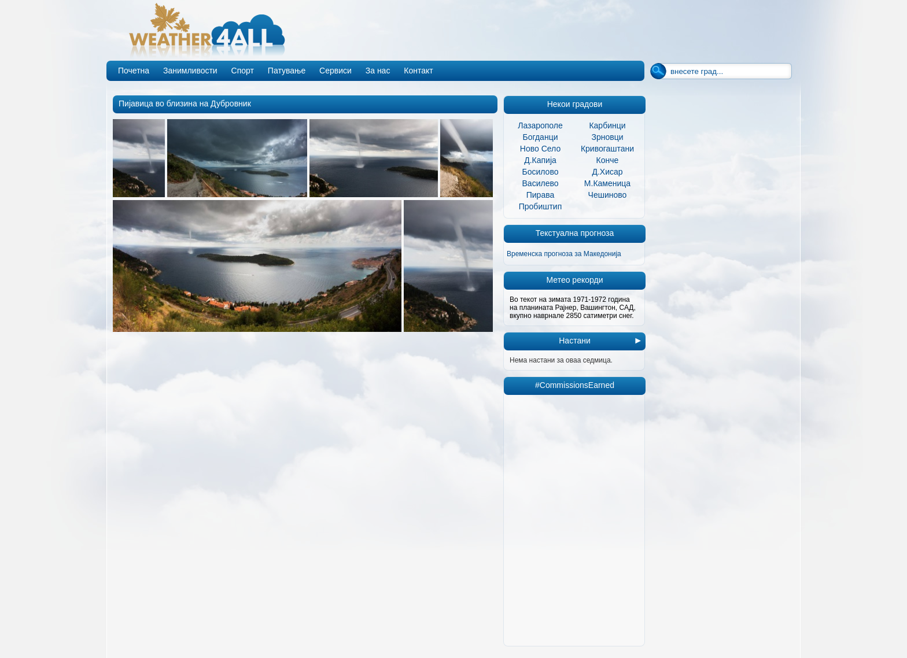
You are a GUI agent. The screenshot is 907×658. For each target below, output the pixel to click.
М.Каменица (607, 183)
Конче (607, 160)
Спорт (242, 70)
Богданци (540, 137)
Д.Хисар (607, 171)
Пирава (540, 194)
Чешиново (607, 194)
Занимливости (190, 70)
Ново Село (540, 148)
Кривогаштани (607, 148)
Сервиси (335, 70)
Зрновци (607, 137)
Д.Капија (540, 160)
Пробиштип (540, 206)
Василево (540, 183)
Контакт (418, 70)
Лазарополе (540, 125)
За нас (378, 70)
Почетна (133, 70)
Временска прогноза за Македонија (564, 254)
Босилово (540, 171)
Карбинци (607, 125)
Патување (286, 70)
